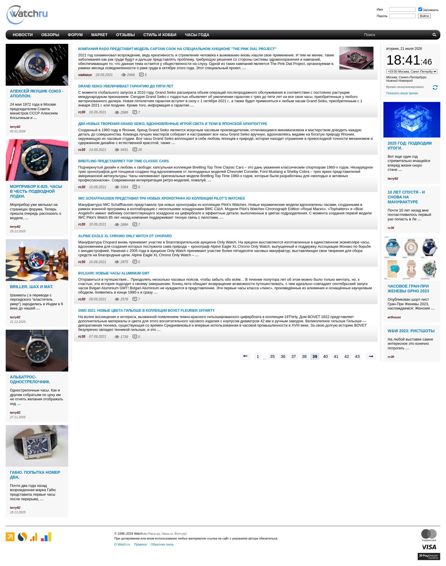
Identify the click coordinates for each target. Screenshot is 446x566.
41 (336, 356)
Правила (140, 544)
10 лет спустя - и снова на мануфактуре (406, 197)
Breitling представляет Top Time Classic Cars (123, 161)
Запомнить (428, 10)
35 (272, 356)
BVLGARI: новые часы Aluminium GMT (113, 273)
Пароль (382, 16)
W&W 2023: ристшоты (411, 331)
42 (346, 356)
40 (325, 356)
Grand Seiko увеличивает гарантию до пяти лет (125, 86)
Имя (380, 9)
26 (140, 150)
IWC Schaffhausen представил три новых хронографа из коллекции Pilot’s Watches (161, 198)
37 (293, 356)
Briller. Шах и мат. (31, 286)
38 (304, 356)
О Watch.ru (122, 544)
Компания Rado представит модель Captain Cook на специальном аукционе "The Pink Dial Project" (177, 49)
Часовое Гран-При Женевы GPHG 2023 (408, 288)
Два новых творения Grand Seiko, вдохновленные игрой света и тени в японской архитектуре (172, 124)
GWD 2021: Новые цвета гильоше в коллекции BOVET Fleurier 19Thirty (146, 311)
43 (357, 356)
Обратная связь (162, 544)
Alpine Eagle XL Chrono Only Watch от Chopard (125, 236)
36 (283, 356)
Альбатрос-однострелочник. (30, 379)
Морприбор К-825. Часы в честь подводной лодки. (36, 191)
